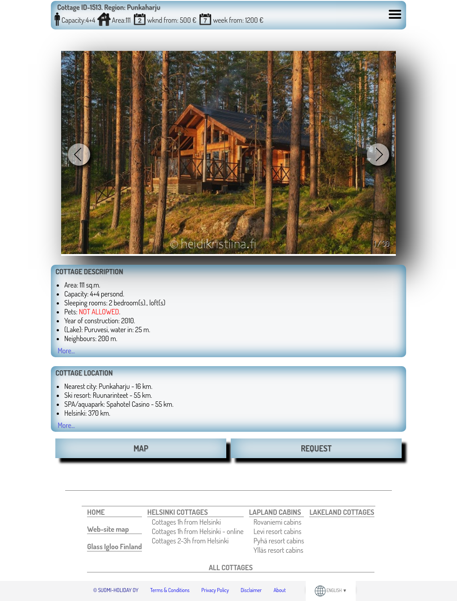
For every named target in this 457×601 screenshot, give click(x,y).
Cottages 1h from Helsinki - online (198, 531)
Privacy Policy (215, 590)
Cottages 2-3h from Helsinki (190, 540)
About (280, 590)
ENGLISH (331, 590)
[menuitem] (114, 512)
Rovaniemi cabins (277, 521)
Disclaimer (251, 590)
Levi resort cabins (277, 531)
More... (66, 350)
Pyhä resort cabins (278, 540)
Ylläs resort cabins (278, 550)
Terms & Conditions (170, 590)
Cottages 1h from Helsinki (186, 521)
